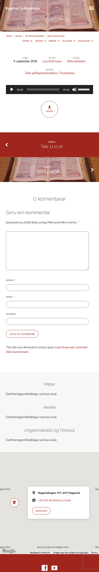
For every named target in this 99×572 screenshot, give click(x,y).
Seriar (40, 40)
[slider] (43, 89)
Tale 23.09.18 (47, 171)
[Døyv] (74, 89)
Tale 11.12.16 (52, 146)
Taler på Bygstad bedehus (41, 73)
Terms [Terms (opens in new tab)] (94, 552)
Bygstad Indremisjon (22, 8)
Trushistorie (66, 73)
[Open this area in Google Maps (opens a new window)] (8, 551)
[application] (49, 89)
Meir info (41, 510)
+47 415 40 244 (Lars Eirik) (54, 500)
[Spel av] (12, 89)
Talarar (68, 40)
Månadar (85, 40)
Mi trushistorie (34, 36)
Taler (18, 36)
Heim (9, 36)
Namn (11, 280)
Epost (10, 297)
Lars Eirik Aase (52, 61)
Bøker (54, 40)
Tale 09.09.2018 (56, 36)
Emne (28, 40)
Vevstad (11, 314)
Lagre (49, 109)
